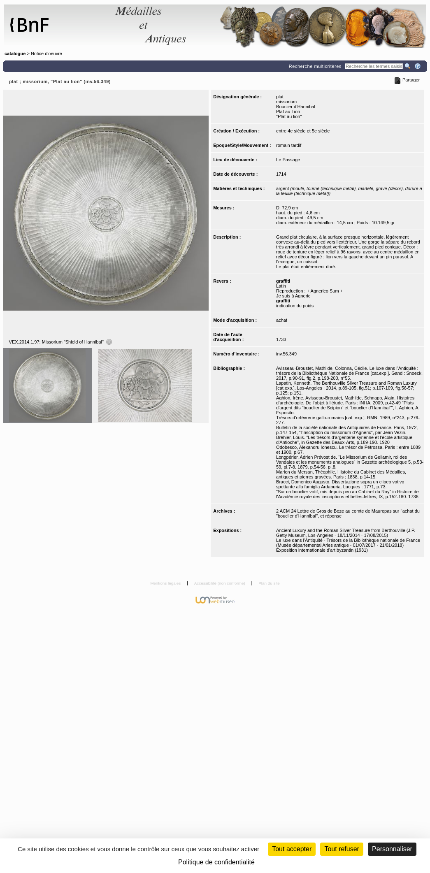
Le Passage (288, 159)
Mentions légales (166, 583)
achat (281, 320)
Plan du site (269, 583)
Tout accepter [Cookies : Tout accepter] (291, 848)
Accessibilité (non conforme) (220, 583)
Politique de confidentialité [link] (216, 862)
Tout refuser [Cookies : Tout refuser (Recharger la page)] (341, 848)
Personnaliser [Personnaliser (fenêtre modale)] (392, 848)
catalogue (15, 53)
